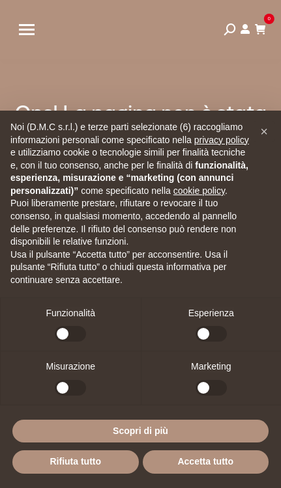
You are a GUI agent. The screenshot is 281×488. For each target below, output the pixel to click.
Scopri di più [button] (140, 431)
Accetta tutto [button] (205, 461)
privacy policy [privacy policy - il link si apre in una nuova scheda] (221, 140)
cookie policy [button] (199, 190)
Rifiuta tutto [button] (75, 461)
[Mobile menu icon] (26, 29)
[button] (264, 131)
